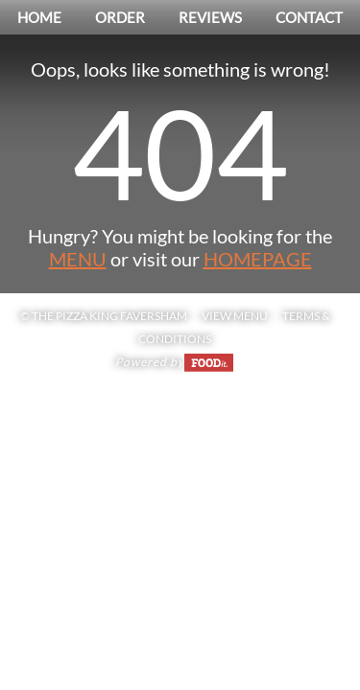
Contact (309, 17)
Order (120, 17)
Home (39, 17)
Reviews (210, 17)
